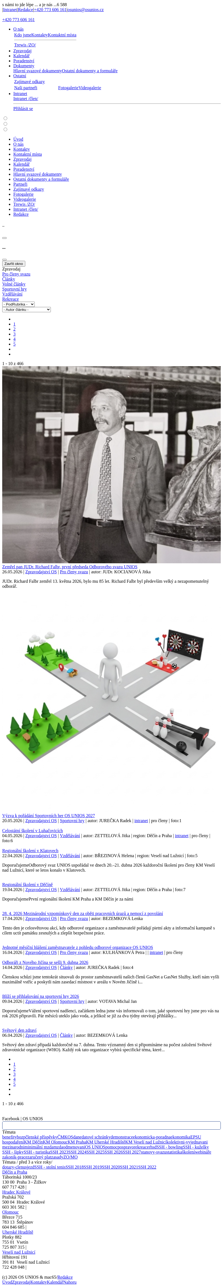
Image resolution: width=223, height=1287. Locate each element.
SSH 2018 (75, 1167)
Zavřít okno (13, 264)
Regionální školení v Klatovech (30, 850)
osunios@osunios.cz (85, 9)
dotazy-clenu (13, 1167)
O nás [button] (18, 29)
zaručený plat (39, 1157)
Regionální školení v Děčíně (27, 884)
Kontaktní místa (62, 35)
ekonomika (180, 1137)
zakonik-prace (14, 1157)
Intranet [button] (20, 93)
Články (8, 279)
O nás (18, 144)
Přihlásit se (23, 108)
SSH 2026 (114, 1152)
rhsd (153, 1147)
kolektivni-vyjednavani (187, 1142)
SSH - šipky (13, 1152)
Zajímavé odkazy (29, 81)
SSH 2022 (147, 1167)
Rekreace (10, 299)
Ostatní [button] (19, 75)
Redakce (25, 9)
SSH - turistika (37, 1152)
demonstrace (122, 1137)
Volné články (14, 284)
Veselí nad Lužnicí (18, 1252)
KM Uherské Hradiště (105, 1142)
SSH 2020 (111, 1167)
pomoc (111, 1147)
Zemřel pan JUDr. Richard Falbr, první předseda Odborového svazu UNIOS (69, 566)
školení (188, 1152)
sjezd (29, 1167)
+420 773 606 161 (50, 9)
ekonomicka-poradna (152, 1137)
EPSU (195, 1137)
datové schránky (96, 1137)
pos (120, 1147)
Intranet (10, 9)
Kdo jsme (22, 35)
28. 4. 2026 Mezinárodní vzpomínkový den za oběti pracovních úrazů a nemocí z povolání (82, 913)
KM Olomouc (55, 1142)
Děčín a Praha (14, 1172)
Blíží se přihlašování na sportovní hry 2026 (40, 996)
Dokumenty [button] (23, 65)
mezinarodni (13, 1147)
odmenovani (74, 1147)
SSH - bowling (169, 1147)
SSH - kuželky (196, 1147)
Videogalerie (89, 87)
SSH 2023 (59, 1152)
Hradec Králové (16, 1192)
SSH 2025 (95, 1152)
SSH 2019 (93, 1167)
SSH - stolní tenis (50, 1167)
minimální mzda (38, 1147)
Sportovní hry (14, 289)
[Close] (4, 238)
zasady (57, 1157)
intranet (141, 820)
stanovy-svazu (153, 1152)
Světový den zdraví (19, 1030)
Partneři (20, 184)
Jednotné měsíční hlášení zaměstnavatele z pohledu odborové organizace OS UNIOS (77, 947)
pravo (129, 1147)
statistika (174, 1152)
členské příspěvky (41, 1137)
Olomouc (10, 1212)
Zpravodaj (22, 50)
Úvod (18, 139)
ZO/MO (70, 1157)
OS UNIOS (95, 1147)
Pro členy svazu (16, 274)
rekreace (141, 1147)
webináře (203, 1152)
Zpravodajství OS (41, 571)
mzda (58, 1147)
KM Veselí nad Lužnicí (146, 1142)
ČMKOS (65, 1137)
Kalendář (21, 55)
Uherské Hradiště (17, 1232)
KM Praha (77, 1142)
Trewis (25, 45)
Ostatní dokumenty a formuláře (89, 70)
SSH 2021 (129, 1167)
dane (77, 1137)
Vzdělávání (12, 294)
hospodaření (13, 1142)
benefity (9, 1137)
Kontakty (39, 35)
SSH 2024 (77, 1152)
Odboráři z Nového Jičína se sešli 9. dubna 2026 (45, 962)
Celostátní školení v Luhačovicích (32, 830)
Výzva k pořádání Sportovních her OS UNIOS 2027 (48, 815)
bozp (21, 1137)
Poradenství (23, 60)
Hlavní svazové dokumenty (37, 70)
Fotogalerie (68, 87)
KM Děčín (33, 1142)
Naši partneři (25, 87)
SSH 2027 (132, 1152)
